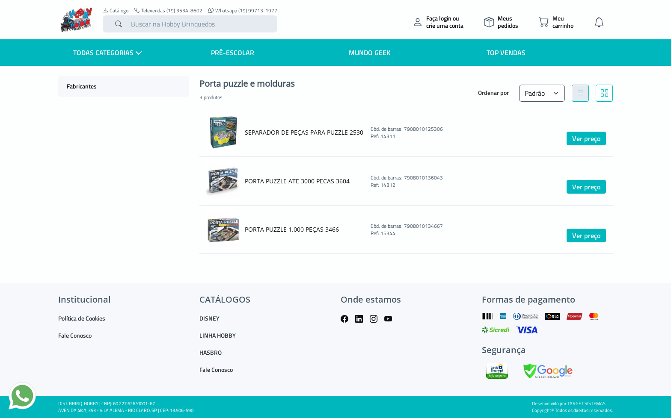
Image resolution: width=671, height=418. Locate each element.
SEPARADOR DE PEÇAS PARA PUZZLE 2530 (304, 132)
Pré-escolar (232, 52)
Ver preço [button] (586, 138)
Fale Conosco (75, 335)
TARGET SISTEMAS (586, 403)
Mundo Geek (369, 52)
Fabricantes (82, 86)
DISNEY (209, 318)
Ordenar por (493, 92)
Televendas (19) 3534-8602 (168, 11)
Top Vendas (506, 52)
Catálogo (115, 11)
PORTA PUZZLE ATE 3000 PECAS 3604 (297, 181)
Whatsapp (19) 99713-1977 (242, 11)
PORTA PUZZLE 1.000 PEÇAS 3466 (292, 229)
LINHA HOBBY (217, 335)
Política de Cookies (81, 318)
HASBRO (210, 352)
